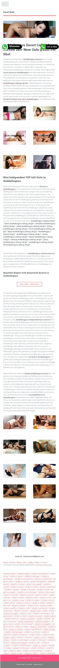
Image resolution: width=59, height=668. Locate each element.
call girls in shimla (31, 587)
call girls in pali (35, 610)
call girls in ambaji (38, 603)
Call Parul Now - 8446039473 (29, 658)
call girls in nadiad (21, 626)
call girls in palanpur (21, 610)
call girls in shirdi (40, 637)
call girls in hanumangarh (23, 624)
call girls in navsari (22, 581)
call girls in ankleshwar (38, 626)
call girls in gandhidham (33, 629)
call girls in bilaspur (38, 648)
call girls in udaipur (33, 600)
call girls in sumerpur (24, 637)
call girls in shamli (20, 616)
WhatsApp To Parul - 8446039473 (30, 664)
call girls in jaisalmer (27, 618)
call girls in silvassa (23, 603)
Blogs (37, 562)
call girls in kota (32, 605)
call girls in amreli (31, 597)
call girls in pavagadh (34, 584)
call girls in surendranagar (27, 592)
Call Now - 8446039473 (29, 284)
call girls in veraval (26, 595)
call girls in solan (25, 613)
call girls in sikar (34, 642)
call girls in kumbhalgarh (20, 640)
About (19, 562)
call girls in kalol (34, 634)
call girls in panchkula (32, 632)
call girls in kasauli (35, 616)
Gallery (31, 562)
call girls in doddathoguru (21, 645)
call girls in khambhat (38, 581)
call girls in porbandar (39, 608)
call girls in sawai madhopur (33, 650)
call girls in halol (24, 608)
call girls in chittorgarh (38, 640)
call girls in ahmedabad (39, 573)
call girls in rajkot (23, 573)
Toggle (5, 4)
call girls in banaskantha (23, 579)
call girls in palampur (19, 634)
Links (25, 562)
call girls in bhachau (28, 589)
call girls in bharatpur (21, 648)
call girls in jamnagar (32, 576)
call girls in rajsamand (26, 621)
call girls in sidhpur (31, 653)
